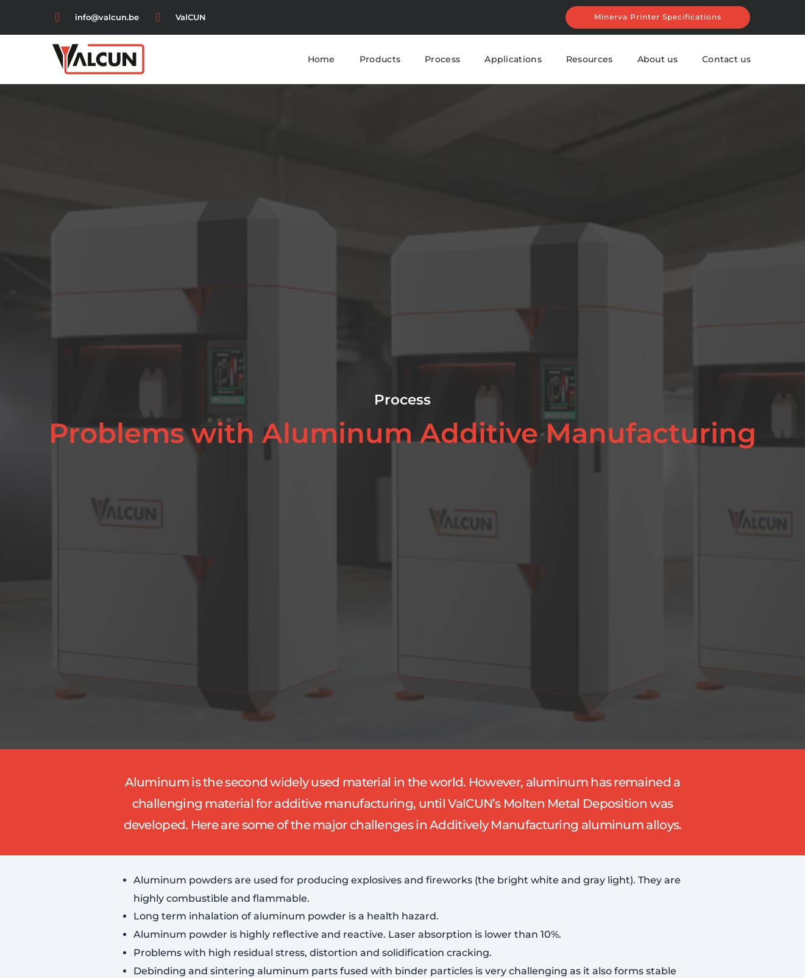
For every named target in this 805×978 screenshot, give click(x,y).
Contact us (726, 59)
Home (321, 59)
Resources (589, 59)
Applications (513, 59)
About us (657, 59)
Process (442, 59)
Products (380, 59)
